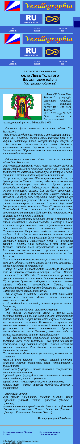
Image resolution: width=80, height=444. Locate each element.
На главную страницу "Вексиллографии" (50, 433)
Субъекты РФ (62, 29)
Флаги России (37, 29)
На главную (12, 29)
